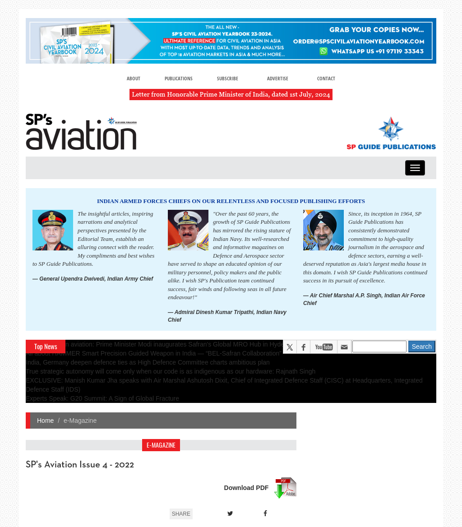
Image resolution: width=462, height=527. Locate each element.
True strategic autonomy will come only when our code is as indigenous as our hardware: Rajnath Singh (170, 371)
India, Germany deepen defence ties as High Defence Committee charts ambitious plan (148, 362)
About (133, 78)
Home (45, 420)
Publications (179, 78)
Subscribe (227, 78)
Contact (326, 78)
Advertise (277, 78)
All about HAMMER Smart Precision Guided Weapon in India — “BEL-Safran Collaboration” (154, 353)
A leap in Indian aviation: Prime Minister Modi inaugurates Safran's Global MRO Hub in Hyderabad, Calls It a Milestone (191, 344)
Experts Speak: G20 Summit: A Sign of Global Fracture (102, 398)
